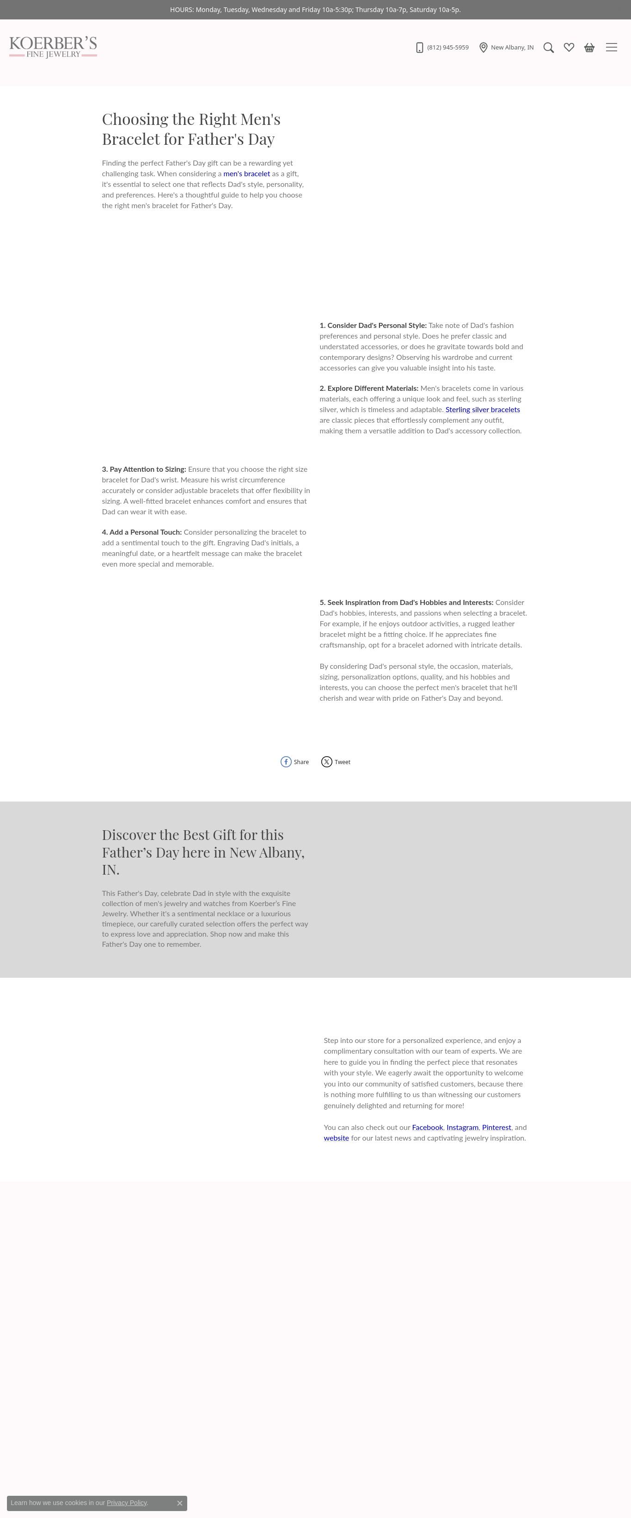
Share (301, 762)
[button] (548, 47)
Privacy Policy (127, 1502)
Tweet (342, 762)
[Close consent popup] (180, 1503)
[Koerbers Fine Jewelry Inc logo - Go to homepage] (51, 47)
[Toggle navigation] (613, 47)
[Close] (619, 10)
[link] (441, 47)
